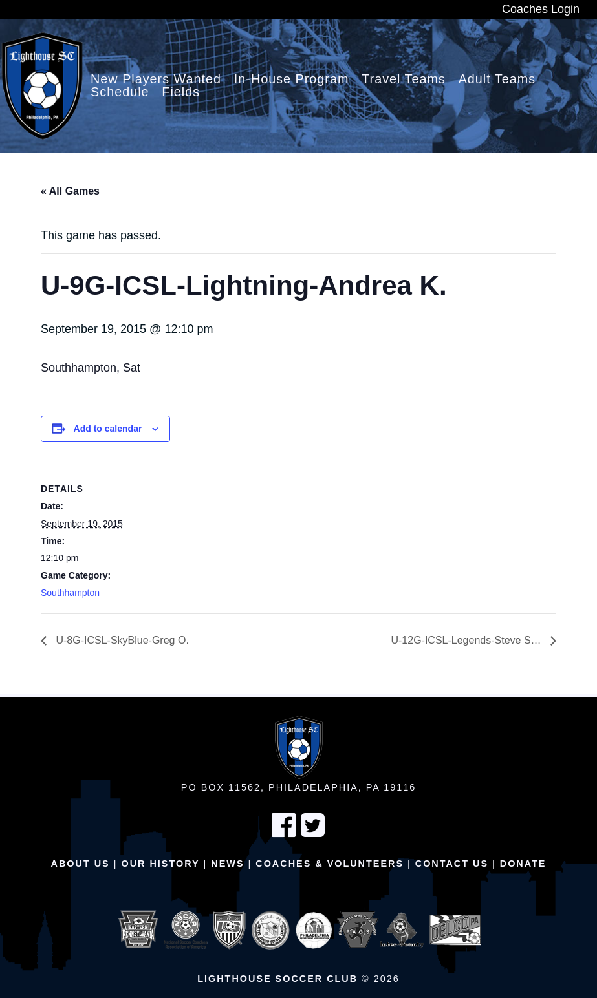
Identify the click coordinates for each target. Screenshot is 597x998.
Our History (160, 863)
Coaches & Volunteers (329, 863)
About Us (80, 863)
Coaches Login (541, 9)
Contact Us (451, 863)
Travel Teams (404, 79)
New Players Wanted (156, 79)
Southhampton (70, 593)
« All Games (70, 191)
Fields (181, 92)
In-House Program (291, 79)
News (227, 863)
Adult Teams (497, 79)
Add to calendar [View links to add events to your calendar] (108, 428)
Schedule (120, 92)
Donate (523, 863)
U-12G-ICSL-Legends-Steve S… (467, 640)
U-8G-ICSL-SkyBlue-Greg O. (121, 640)
